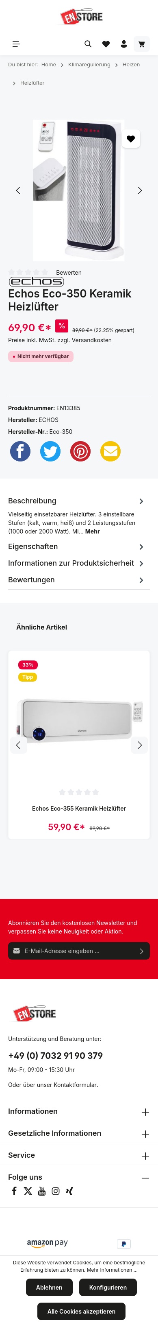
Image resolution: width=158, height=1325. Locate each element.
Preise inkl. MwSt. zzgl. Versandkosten (60, 340)
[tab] (77, 515)
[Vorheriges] (18, 190)
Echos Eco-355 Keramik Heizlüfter (79, 808)
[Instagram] (56, 1193)
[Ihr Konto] (124, 44)
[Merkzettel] (106, 44)
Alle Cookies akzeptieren (82, 1311)
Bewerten (69, 272)
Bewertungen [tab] (77, 580)
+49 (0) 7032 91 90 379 (55, 1056)
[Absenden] (142, 951)
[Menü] (16, 44)
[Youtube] (42, 1193)
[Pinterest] (80, 451)
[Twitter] (50, 451)
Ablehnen (49, 1287)
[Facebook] (20, 451)
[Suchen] (88, 44)
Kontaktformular (75, 1084)
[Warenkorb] (142, 44)
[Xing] (69, 1193)
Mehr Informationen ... (112, 1270)
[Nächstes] (139, 190)
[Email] (110, 451)
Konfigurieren (108, 1287)
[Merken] (131, 138)
